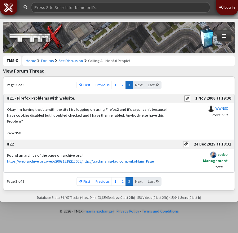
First (84, 85)
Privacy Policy (128, 211)
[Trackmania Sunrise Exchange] (36, 37)
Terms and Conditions (160, 211)
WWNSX (221, 108)
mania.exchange (98, 211)
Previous (102, 85)
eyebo (223, 154)
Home (31, 60)
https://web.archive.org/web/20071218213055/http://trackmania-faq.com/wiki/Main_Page (80, 161)
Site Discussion (71, 60)
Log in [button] (227, 7)
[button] (8, 7)
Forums (47, 60)
